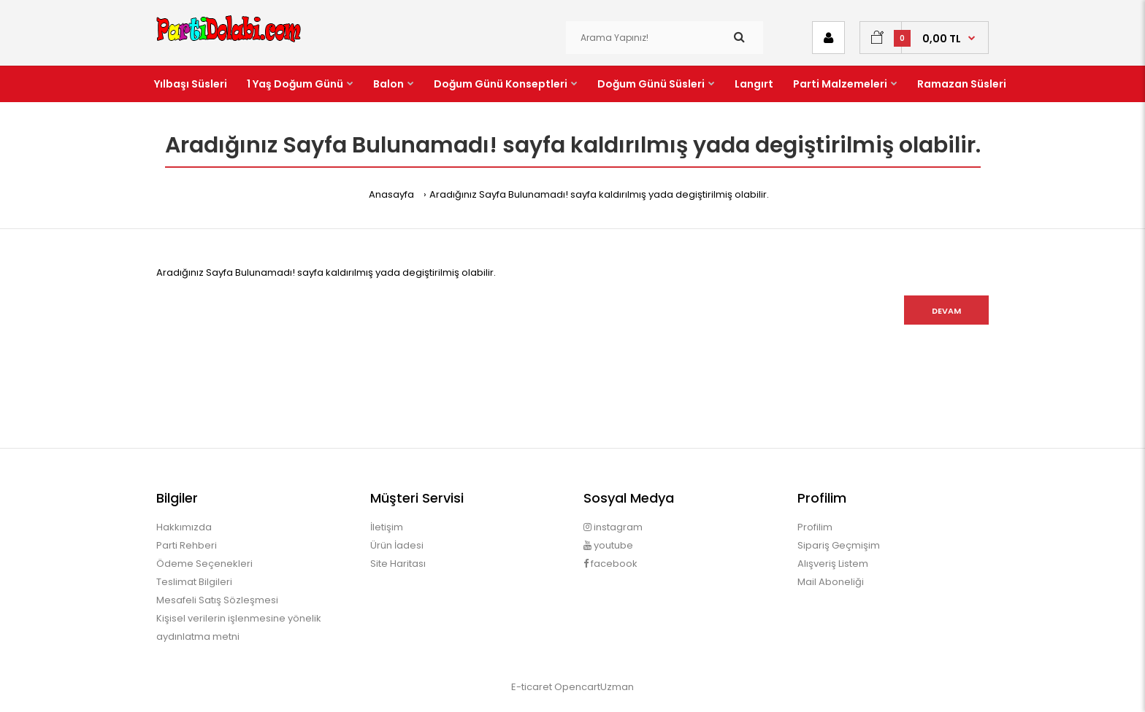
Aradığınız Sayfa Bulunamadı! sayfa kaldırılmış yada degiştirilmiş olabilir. (599, 194)
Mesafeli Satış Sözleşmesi (217, 600)
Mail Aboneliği (830, 582)
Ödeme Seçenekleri (204, 563)
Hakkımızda (184, 527)
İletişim (386, 527)
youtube (608, 545)
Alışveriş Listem (832, 563)
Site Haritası (398, 563)
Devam (946, 311)
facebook (610, 563)
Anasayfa (391, 194)
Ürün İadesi (397, 545)
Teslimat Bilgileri (194, 582)
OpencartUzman (594, 687)
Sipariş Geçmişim (838, 545)
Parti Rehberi (186, 545)
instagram (613, 527)
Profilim (814, 527)
